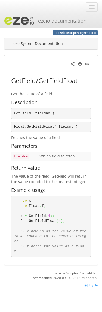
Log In (91, 285)
